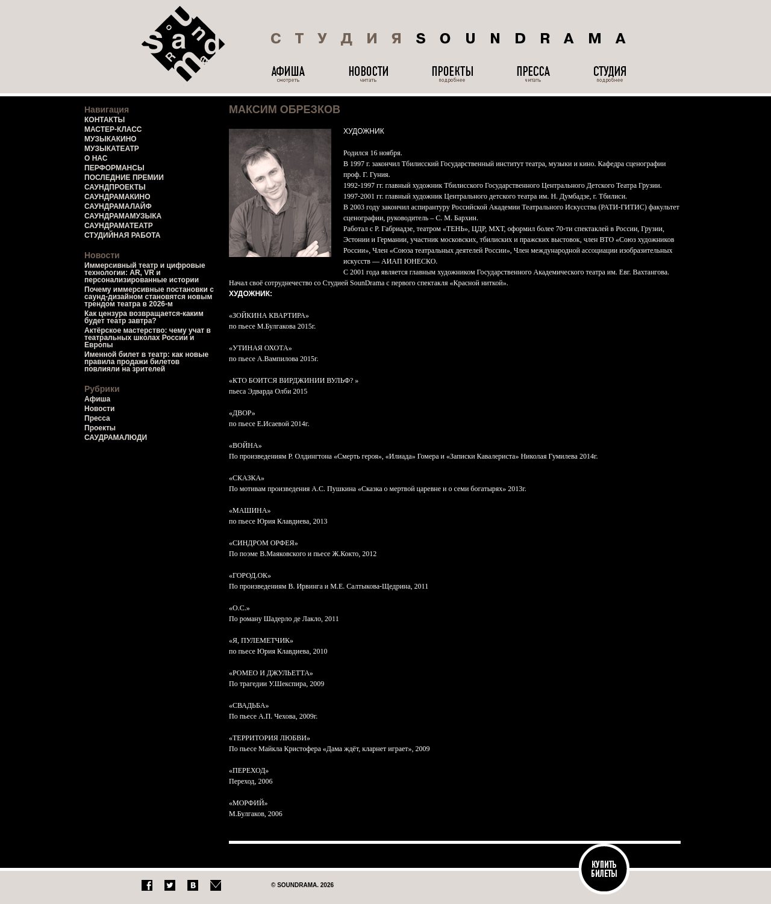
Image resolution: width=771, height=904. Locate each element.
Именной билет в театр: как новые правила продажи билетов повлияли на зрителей (146, 361)
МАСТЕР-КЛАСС (113, 129)
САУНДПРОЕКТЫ (115, 187)
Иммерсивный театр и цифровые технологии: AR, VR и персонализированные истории (144, 272)
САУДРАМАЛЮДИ (115, 437)
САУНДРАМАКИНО (117, 197)
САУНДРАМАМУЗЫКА (122, 216)
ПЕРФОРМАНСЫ (114, 168)
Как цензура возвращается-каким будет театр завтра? (144, 317)
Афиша (97, 399)
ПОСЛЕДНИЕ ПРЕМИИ (124, 177)
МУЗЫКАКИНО (110, 139)
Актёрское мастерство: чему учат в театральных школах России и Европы (147, 337)
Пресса (97, 418)
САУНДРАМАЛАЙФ (118, 206)
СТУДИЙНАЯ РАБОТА (122, 235)
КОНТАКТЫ (104, 120)
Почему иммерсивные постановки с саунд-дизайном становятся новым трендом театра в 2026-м (149, 296)
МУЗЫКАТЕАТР (111, 148)
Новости (99, 408)
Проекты (100, 428)
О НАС (95, 158)
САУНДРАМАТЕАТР (118, 225)
